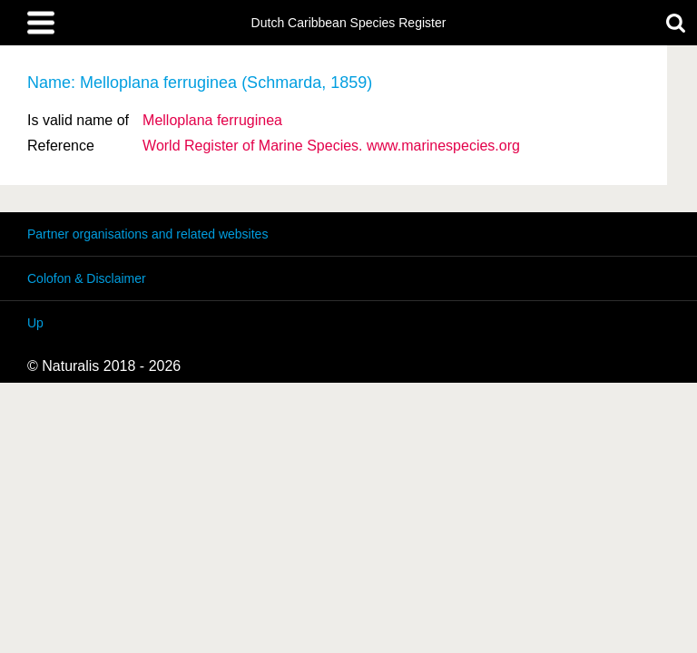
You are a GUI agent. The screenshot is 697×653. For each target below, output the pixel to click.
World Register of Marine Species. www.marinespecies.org (331, 145)
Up (35, 323)
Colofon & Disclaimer (86, 278)
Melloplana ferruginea (212, 120)
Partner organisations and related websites (147, 234)
